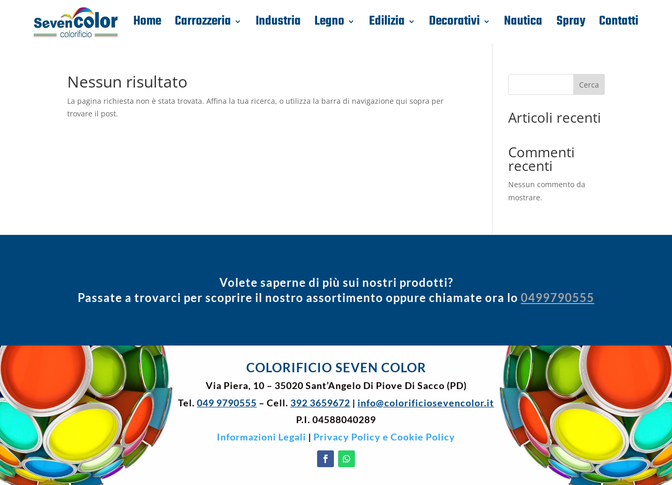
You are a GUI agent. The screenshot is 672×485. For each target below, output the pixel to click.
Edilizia (387, 21)
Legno (329, 21)
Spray (570, 21)
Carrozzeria (203, 21)
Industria (278, 21)
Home (147, 21)
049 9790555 (227, 402)
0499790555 (557, 297)
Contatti (618, 21)
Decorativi (454, 21)
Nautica (523, 21)
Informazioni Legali (261, 437)
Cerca (589, 85)
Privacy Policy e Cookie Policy (384, 437)
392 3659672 (320, 402)
